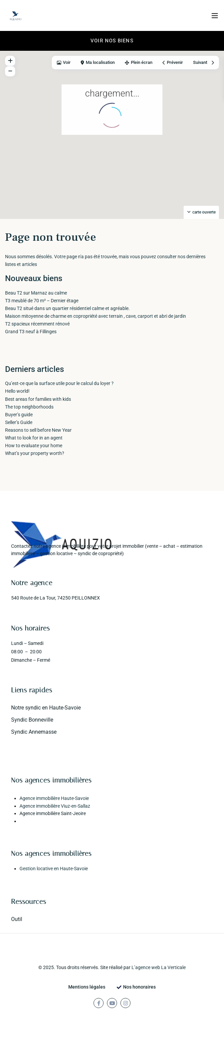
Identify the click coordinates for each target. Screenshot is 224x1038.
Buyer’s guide (19, 414)
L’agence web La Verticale (159, 967)
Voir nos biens (111, 41)
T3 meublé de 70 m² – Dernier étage (41, 300)
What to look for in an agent (34, 437)
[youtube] (112, 1003)
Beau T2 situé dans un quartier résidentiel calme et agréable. (67, 308)
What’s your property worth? (34, 453)
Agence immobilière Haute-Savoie (54, 798)
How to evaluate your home (33, 445)
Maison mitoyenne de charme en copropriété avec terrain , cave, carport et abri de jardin (95, 316)
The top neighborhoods (29, 407)
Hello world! (17, 391)
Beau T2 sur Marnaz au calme (36, 293)
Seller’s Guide (18, 422)
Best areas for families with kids (38, 399)
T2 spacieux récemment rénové (37, 323)
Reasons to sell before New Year (38, 430)
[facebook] (99, 1003)
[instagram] (125, 1003)
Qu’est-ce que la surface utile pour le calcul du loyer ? (59, 383)
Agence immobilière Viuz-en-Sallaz (55, 806)
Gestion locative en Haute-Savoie (54, 868)
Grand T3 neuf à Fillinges (31, 331)
